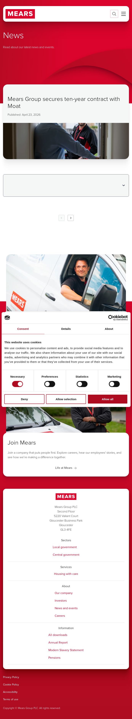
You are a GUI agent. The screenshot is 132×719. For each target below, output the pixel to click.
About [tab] (109, 328)
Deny (24, 399)
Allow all (107, 399)
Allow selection (66, 399)
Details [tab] (66, 328)
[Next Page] (71, 218)
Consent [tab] (23, 328)
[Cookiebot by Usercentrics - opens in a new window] (111, 318)
